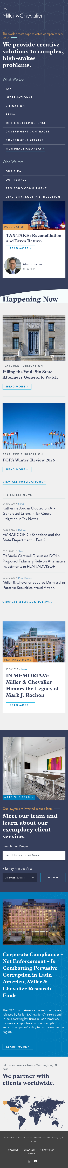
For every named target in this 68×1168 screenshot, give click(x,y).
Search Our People (15, 846)
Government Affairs (25, 140)
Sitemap (31, 1153)
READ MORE (19, 248)
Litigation (15, 106)
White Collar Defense (26, 123)
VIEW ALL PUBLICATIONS (23, 482)
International (19, 97)
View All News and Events (26, 602)
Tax (9, 89)
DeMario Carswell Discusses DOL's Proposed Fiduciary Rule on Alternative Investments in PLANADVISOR (34, 561)
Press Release (25, 578)
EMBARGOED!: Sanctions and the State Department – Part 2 (31, 537)
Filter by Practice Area (17, 868)
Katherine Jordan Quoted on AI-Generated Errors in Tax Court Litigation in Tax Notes (29, 513)
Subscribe (13, 1150)
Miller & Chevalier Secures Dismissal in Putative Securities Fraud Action (34, 585)
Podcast (22, 530)
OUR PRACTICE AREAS (24, 149)
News (21, 504)
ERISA (10, 114)
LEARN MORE (16, 1047)
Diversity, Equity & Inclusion (33, 197)
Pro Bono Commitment (26, 188)
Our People (16, 180)
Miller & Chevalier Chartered (21, 1137)
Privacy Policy (47, 1150)
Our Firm (14, 171)
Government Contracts (28, 131)
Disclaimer (29, 1150)
